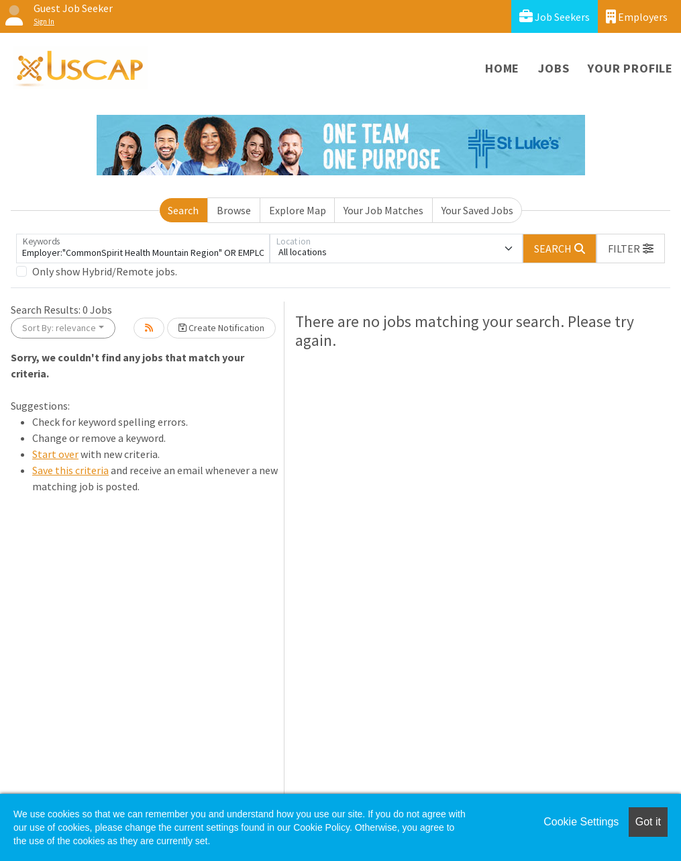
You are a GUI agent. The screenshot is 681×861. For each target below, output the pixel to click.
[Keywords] (143, 248)
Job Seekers (554, 16)
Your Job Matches (383, 210)
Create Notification (221, 328)
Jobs (553, 68)
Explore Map (297, 210)
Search (183, 210)
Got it (648, 821)
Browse (234, 210)
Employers (637, 16)
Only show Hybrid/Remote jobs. (104, 271)
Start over (55, 454)
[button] (630, 248)
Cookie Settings (581, 821)
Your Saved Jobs (477, 210)
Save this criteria (70, 470)
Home (502, 68)
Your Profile (630, 68)
